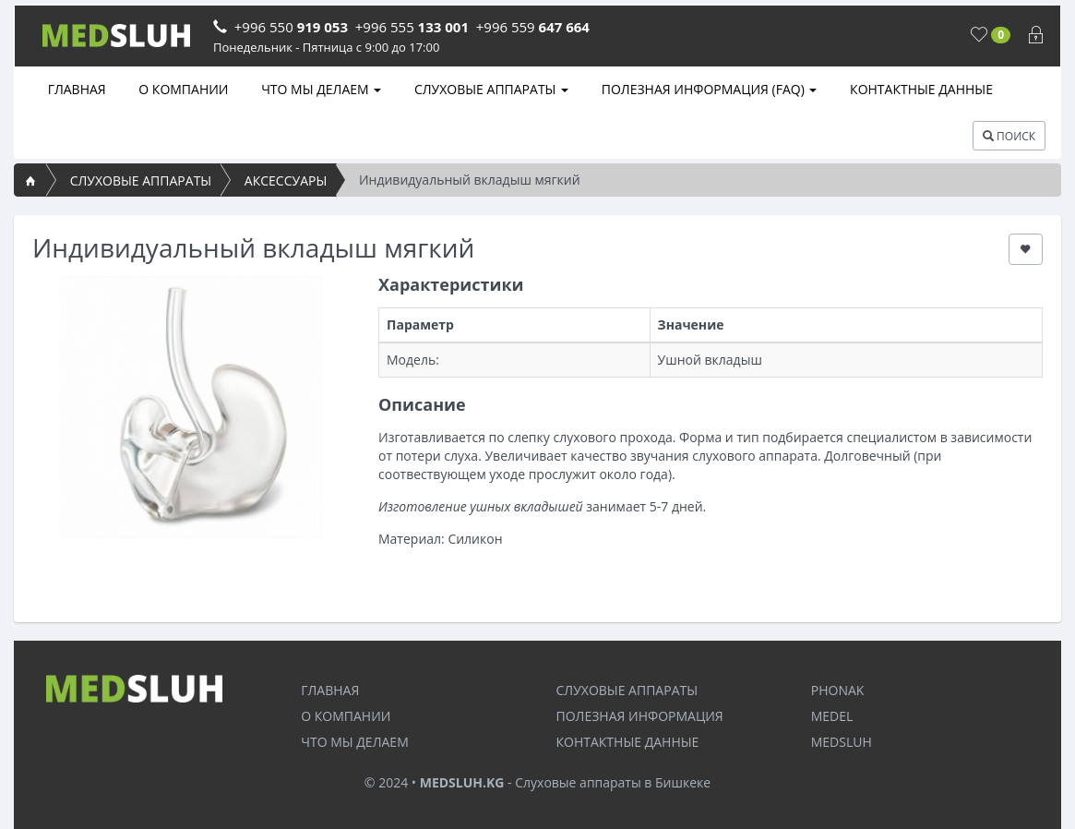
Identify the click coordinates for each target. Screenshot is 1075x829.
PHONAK (838, 690)
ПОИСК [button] (1009, 136)
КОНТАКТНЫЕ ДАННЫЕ (919, 89)
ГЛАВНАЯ (75, 89)
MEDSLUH (841, 742)
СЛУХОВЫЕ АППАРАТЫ (489, 89)
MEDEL (832, 716)
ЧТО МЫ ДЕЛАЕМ (320, 89)
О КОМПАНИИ (182, 89)
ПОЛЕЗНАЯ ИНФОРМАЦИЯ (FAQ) (707, 89)
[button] (1026, 249)
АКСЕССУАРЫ (286, 180)
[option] (191, 407)
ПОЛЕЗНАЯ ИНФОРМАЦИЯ (639, 716)
